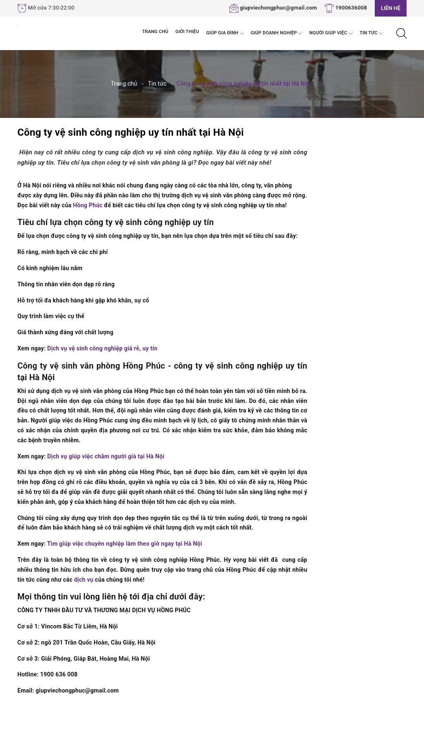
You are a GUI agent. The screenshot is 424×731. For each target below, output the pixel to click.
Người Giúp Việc (330, 33)
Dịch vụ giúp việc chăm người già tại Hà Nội (105, 456)
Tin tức (371, 33)
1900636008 (351, 8)
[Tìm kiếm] (401, 32)
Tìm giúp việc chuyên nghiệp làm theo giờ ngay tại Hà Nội (124, 543)
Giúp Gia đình (225, 33)
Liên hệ (390, 8)
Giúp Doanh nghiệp (277, 33)
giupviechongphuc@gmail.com (278, 8)
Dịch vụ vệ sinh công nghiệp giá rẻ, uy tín (102, 348)
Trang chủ (155, 31)
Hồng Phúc (87, 205)
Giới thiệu (187, 31)
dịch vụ (84, 579)
